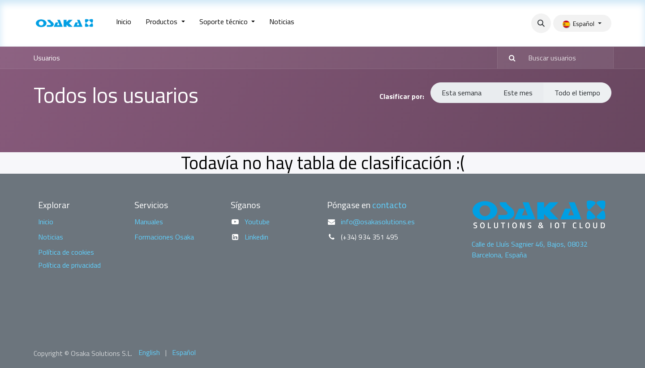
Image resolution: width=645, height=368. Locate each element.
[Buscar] (508, 57)
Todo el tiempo (577, 92)
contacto (389, 205)
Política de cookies (66, 252)
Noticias (50, 236)
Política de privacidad (69, 265)
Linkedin (256, 236)
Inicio (45, 221)
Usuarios (47, 57)
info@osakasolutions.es (378, 221)
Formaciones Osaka (164, 236)
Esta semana (462, 92)
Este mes (518, 92)
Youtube (257, 221)
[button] (541, 23)
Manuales (148, 221)
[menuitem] (123, 23)
